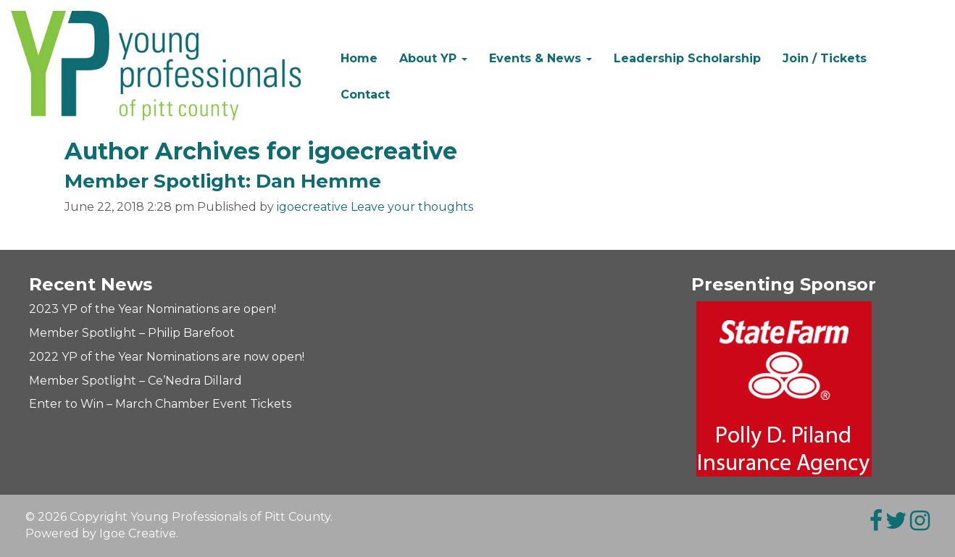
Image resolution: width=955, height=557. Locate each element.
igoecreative (312, 207)
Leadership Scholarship (687, 58)
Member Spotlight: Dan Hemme (222, 181)
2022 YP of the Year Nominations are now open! (166, 357)
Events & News (540, 58)
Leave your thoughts (412, 207)
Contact (365, 94)
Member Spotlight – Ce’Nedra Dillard (135, 381)
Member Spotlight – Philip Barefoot (132, 333)
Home (359, 58)
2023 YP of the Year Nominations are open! (152, 309)
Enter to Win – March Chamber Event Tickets (160, 404)
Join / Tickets (825, 58)
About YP (433, 58)
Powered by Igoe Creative (100, 533)
